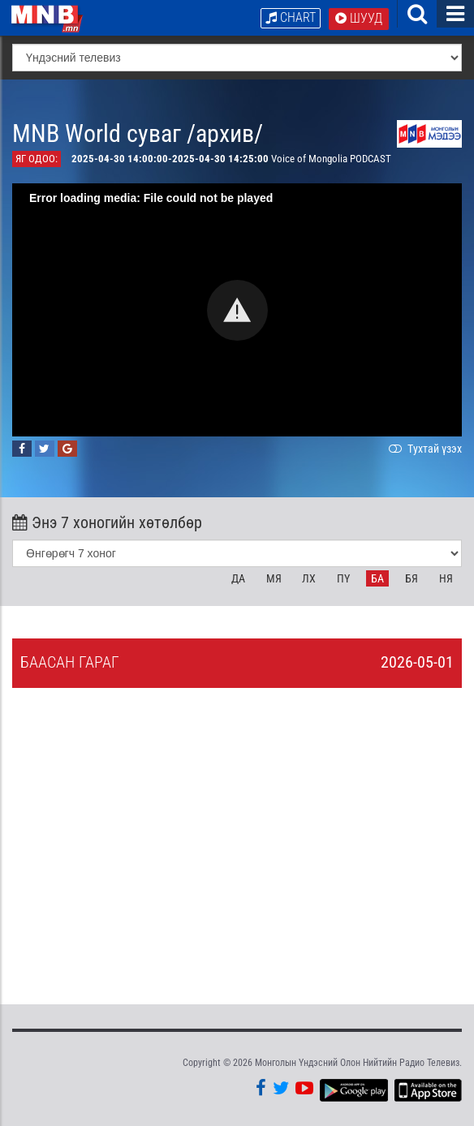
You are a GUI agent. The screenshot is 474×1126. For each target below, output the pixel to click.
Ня (446, 578)
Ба (377, 578)
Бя (411, 578)
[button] (237, 310)
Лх (309, 578)
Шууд (358, 18)
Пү (343, 578)
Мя (274, 578)
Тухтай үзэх (424, 449)
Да (238, 578)
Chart (290, 17)
